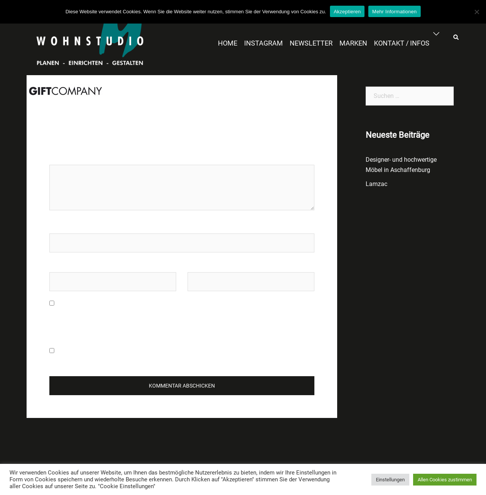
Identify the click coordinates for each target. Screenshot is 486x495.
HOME (227, 43)
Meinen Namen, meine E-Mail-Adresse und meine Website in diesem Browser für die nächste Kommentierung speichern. (171, 319)
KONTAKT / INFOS (401, 43)
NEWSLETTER (311, 43)
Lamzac (376, 184)
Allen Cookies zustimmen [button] (445, 479)
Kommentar (67, 157)
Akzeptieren (347, 11)
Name (57, 226)
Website (198, 264)
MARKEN (353, 43)
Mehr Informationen (394, 11)
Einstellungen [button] (390, 479)
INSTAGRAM (263, 43)
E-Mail (57, 264)
